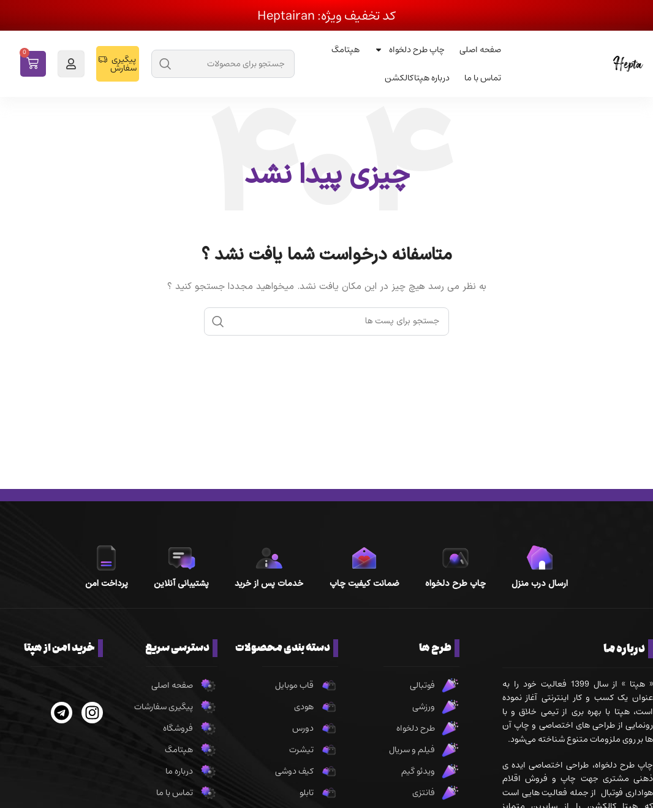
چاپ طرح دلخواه (409, 49)
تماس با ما (482, 78)
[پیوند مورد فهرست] (404, 685)
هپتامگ (345, 49)
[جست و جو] (223, 64)
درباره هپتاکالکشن (417, 78)
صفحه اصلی (480, 49)
